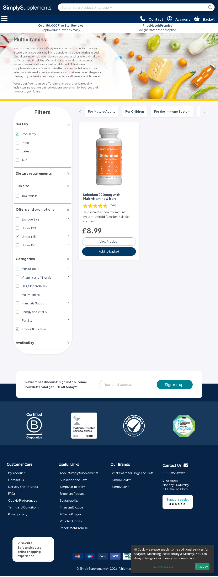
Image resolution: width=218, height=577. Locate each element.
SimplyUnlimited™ (73, 488)
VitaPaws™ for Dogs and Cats (132, 474)
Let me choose (163, 566)
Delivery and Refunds (23, 488)
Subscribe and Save (73, 481)
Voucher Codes (71, 522)
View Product (109, 241)
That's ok (202, 566)
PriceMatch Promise (74, 529)
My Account (16, 474)
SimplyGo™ (120, 488)
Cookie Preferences (22, 501)
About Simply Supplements (79, 474)
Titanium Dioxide (71, 508)
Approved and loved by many (60, 27)
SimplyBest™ (121, 481)
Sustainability (69, 501)
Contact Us (16, 481)
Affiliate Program (72, 515)
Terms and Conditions (23, 508)
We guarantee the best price (157, 27)
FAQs (12, 495)
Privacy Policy (17, 515)
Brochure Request (73, 495)
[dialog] (172, 559)
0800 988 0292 (174, 474)
